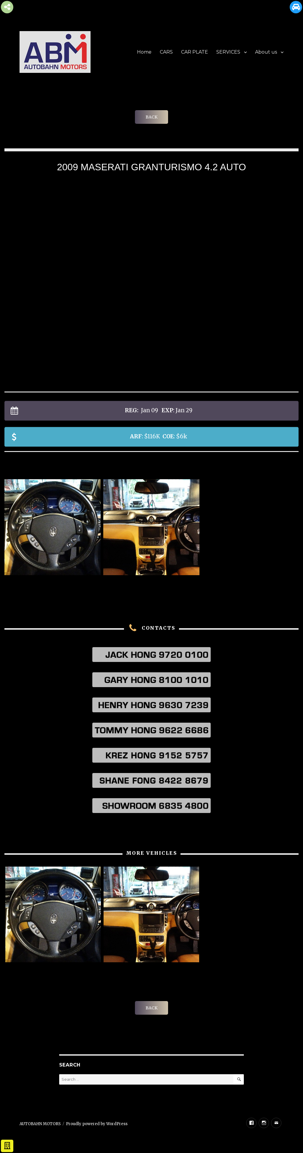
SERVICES (228, 52)
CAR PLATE (194, 52)
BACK (151, 117)
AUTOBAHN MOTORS (40, 1123)
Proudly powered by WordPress (97, 1123)
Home (144, 52)
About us (266, 52)
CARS (166, 52)
